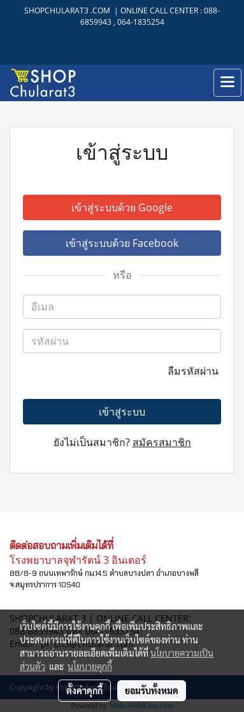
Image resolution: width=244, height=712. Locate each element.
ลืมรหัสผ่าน (194, 371)
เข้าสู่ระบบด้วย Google (122, 207)
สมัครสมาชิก (162, 442)
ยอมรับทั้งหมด (151, 690)
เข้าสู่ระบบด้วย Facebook (122, 243)
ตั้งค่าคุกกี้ (84, 690)
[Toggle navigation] (227, 83)
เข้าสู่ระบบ (122, 412)
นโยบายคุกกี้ (90, 666)
